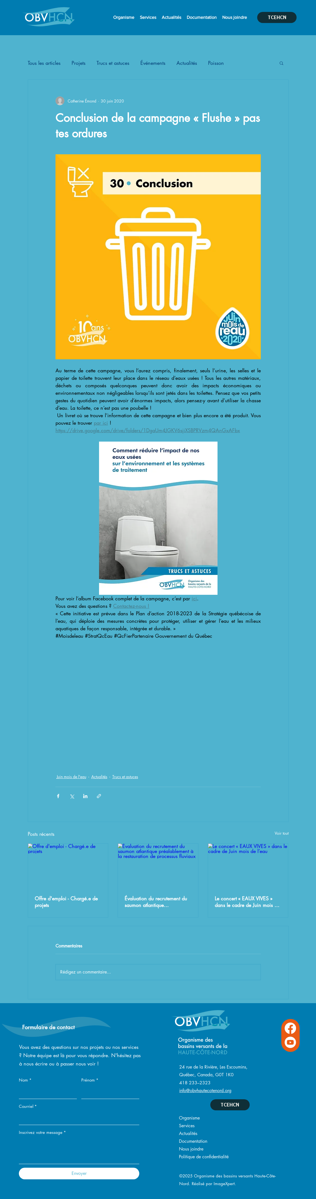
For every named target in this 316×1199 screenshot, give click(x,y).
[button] (281, 63)
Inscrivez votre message (42, 1132)
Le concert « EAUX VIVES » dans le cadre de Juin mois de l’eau (247, 901)
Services (186, 1126)
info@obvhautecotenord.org (205, 1090)
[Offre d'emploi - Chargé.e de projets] (68, 866)
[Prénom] (108, 1093)
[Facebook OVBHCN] (290, 1028)
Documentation (193, 1141)
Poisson (216, 63)
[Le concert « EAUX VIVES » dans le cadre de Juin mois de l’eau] (248, 866)
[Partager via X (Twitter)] (71, 796)
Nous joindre (191, 1149)
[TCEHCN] (277, 17)
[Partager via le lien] (99, 796)
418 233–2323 (195, 1083)
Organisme (189, 1118)
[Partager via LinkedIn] (85, 796)
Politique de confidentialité (204, 1157)
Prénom (89, 1080)
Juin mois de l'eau (71, 776)
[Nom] (46, 1093)
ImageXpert (224, 1183)
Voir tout (282, 833)
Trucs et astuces (113, 63)
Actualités (186, 63)
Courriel (28, 1106)
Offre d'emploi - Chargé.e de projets (66, 901)
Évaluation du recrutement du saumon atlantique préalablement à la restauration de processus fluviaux (156, 901)
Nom (25, 1080)
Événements (152, 63)
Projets (78, 63)
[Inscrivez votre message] (79, 1151)
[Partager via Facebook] (58, 796)
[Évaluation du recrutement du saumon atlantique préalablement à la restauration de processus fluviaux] (158, 866)
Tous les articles (44, 63)
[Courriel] (77, 1119)
